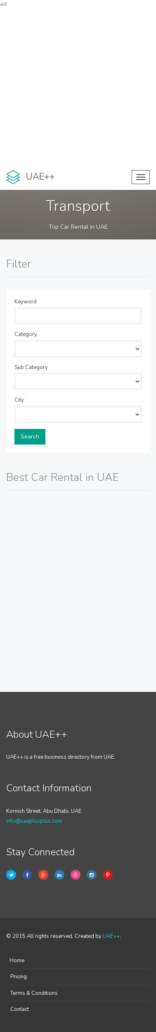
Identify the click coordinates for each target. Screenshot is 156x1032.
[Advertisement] (78, 86)
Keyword (25, 301)
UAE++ (111, 936)
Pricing (18, 976)
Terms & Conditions (34, 993)
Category (25, 334)
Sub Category (31, 367)
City (19, 400)
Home (16, 960)
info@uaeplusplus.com (34, 821)
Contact (19, 1009)
